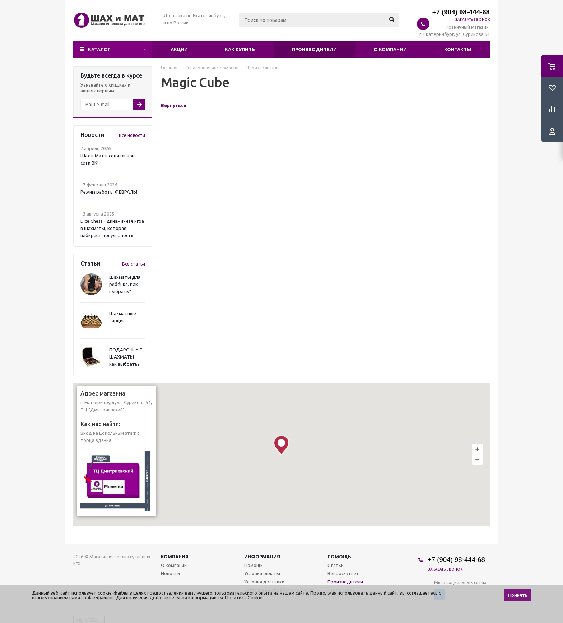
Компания (175, 556)
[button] (281, 445)
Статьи (335, 565)
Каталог (99, 49)
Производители (314, 49)
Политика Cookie (243, 597)
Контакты (457, 49)
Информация (262, 556)
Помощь (339, 556)
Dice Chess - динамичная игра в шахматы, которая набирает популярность (112, 228)
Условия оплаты (262, 573)
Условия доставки (264, 581)
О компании (390, 49)
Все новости (132, 135)
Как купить (240, 49)
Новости (170, 573)
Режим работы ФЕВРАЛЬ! (108, 191)
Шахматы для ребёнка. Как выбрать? (124, 284)
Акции (179, 49)
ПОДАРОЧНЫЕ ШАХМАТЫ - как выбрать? (125, 356)
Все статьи (133, 264)
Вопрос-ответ (343, 573)
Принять (517, 595)
